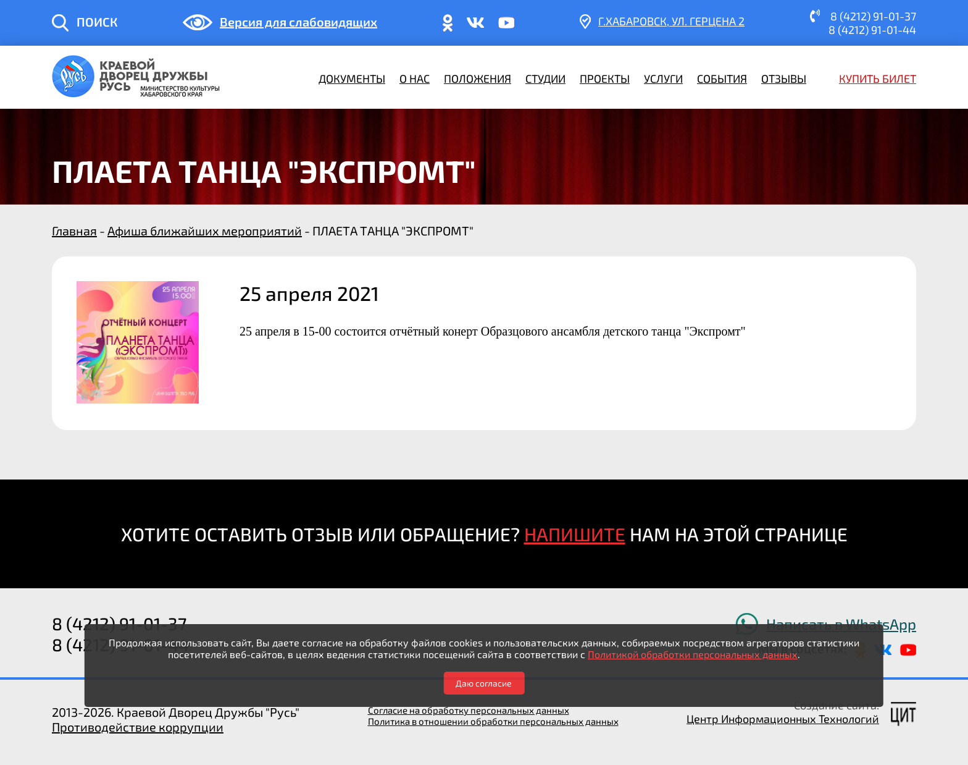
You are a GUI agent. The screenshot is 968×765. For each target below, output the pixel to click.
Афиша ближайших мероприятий (204, 230)
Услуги (663, 78)
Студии (545, 78)
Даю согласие (484, 683)
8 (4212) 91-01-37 (873, 16)
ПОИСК (97, 21)
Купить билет (877, 78)
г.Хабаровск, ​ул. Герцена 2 (671, 21)
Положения (477, 78)
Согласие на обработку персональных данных (468, 710)
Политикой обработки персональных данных (693, 654)
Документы (352, 78)
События (722, 78)
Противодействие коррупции (137, 726)
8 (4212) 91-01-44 (872, 29)
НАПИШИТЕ (574, 534)
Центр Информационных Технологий (782, 718)
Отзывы (783, 78)
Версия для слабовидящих (298, 21)
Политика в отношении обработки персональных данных (493, 721)
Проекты (605, 78)
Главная (74, 230)
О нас (414, 78)
